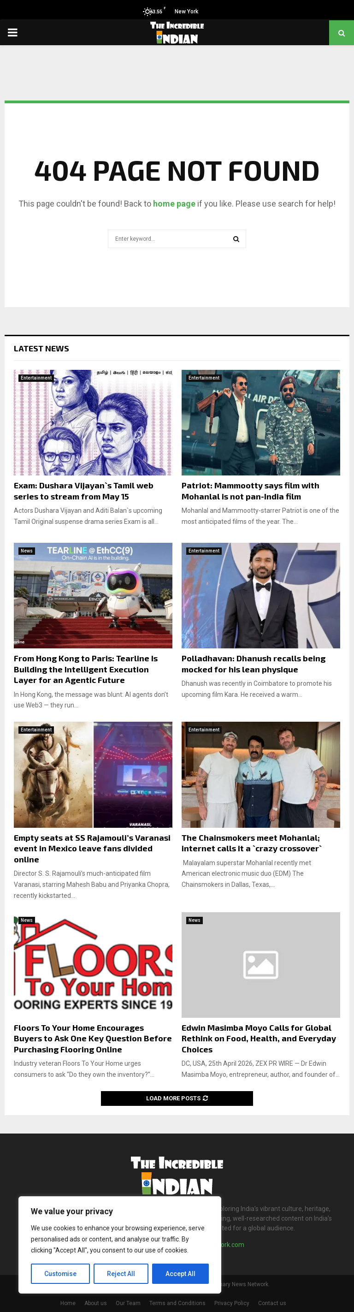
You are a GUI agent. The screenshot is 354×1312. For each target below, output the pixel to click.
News (27, 550)
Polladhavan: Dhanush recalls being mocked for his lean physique (253, 663)
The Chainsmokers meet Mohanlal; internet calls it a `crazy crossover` (252, 842)
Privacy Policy (231, 1303)
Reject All (121, 1273)
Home (68, 1303)
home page (174, 203)
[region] (119, 1245)
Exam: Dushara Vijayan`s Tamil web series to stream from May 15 (83, 490)
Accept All (180, 1273)
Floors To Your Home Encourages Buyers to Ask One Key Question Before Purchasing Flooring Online (93, 1038)
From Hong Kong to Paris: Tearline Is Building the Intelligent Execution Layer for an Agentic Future (86, 669)
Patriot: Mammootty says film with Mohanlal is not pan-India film (250, 490)
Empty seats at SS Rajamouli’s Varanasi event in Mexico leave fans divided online (92, 848)
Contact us (272, 1303)
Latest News (41, 348)
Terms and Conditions (177, 1303)
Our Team (128, 1303)
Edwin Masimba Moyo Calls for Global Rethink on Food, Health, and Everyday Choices (259, 1038)
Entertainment (36, 377)
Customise (60, 1273)
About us (95, 1303)
